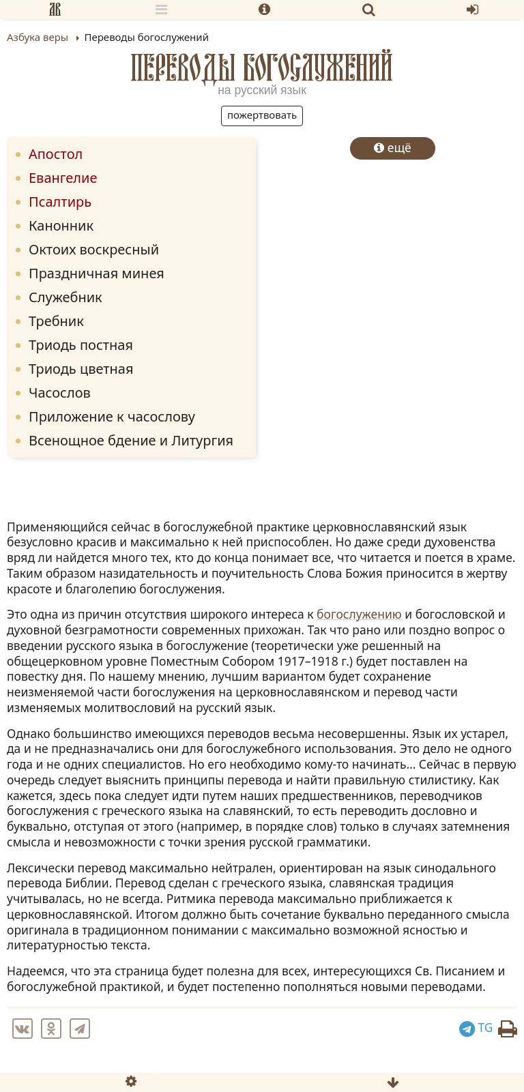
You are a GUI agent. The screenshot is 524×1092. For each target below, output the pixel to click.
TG (476, 1027)
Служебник (65, 297)
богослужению (359, 614)
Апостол (56, 154)
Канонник (61, 225)
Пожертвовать (262, 114)
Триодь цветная (81, 368)
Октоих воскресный (94, 249)
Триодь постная (81, 345)
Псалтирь (60, 201)
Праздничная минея (96, 273)
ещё (392, 147)
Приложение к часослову (112, 416)
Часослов (60, 392)
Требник (56, 321)
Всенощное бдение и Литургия (131, 440)
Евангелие (63, 177)
